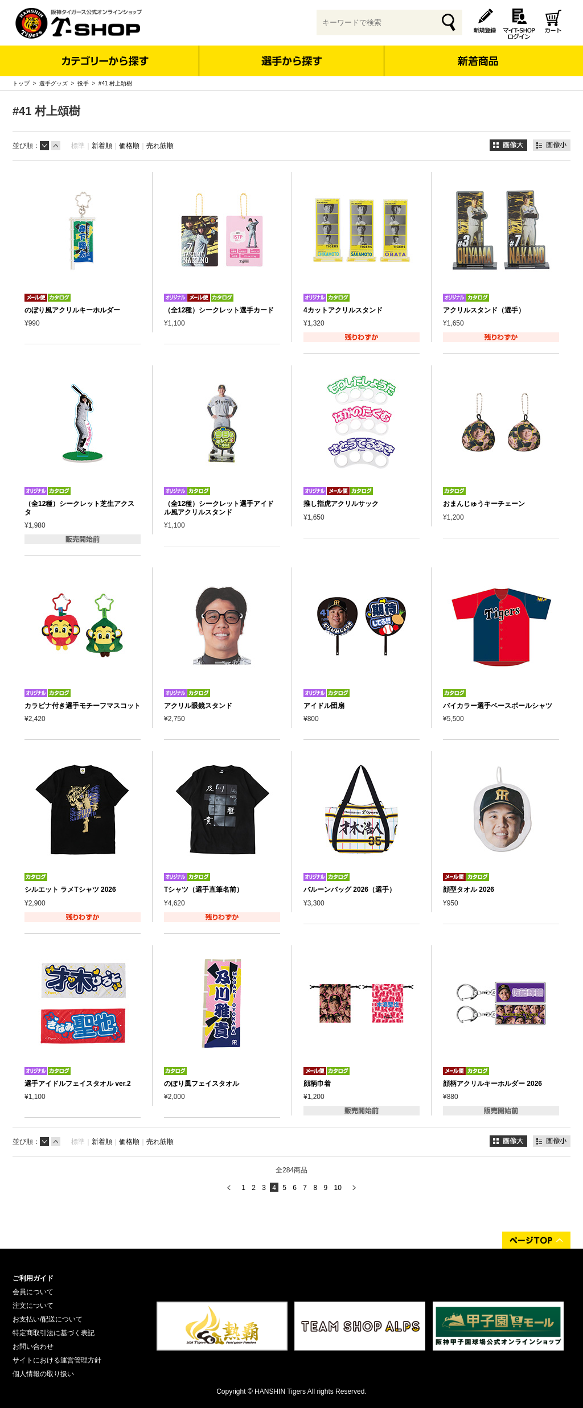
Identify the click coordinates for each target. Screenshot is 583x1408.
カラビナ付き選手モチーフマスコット (82, 706)
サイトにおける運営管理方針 (57, 1360)
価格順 (129, 146)
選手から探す (291, 61)
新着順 (102, 146)
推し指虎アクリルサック (341, 504)
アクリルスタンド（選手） (484, 310)
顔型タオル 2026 (468, 890)
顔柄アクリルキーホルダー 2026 (492, 1084)
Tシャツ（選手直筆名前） (203, 890)
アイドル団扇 (323, 706)
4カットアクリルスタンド (343, 310)
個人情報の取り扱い (43, 1374)
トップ (21, 83)
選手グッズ (53, 83)
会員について (33, 1292)
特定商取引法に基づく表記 (54, 1333)
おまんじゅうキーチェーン (484, 504)
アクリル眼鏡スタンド (198, 706)
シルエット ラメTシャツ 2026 (70, 890)
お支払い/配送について (48, 1319)
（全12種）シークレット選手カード (219, 310)
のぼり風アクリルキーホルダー (72, 310)
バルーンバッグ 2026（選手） (349, 890)
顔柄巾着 (317, 1084)
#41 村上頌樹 (115, 83)
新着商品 (477, 53)
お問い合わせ (33, 1347)
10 (337, 1188)
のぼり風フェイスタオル (201, 1084)
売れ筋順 (160, 146)
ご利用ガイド (33, 1278)
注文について (33, 1306)
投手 (83, 83)
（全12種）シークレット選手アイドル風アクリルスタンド (219, 508)
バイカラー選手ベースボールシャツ (497, 706)
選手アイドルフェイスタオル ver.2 (77, 1084)
